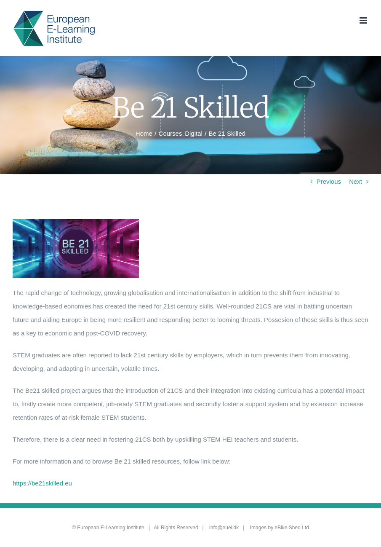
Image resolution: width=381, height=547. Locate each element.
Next (355, 181)
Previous (329, 181)
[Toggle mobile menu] (364, 20)
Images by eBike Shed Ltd (279, 528)
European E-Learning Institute (110, 528)
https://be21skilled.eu (42, 483)
